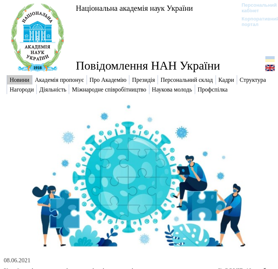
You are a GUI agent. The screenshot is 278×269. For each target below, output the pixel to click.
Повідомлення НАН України (148, 65)
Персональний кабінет (255, 7)
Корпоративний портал (255, 21)
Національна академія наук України (134, 8)
